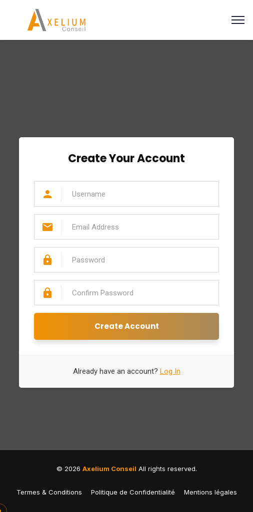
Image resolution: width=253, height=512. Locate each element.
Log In (170, 371)
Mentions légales (210, 492)
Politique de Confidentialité (133, 492)
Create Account (126, 326)
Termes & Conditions (49, 492)
